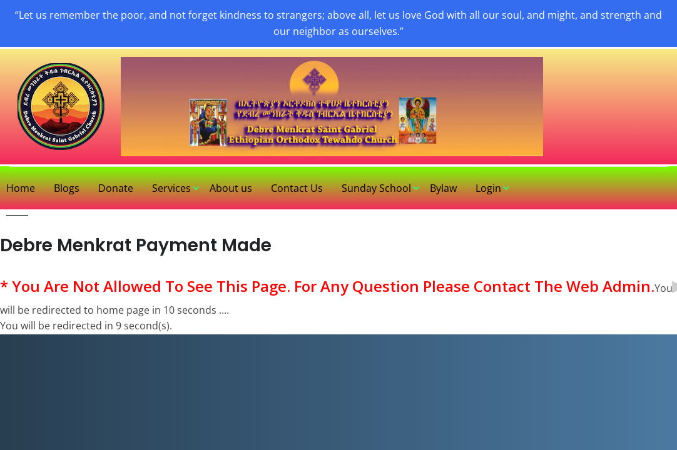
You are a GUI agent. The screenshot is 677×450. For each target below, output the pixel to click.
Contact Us (297, 188)
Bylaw (443, 188)
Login (488, 188)
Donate (115, 188)
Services (171, 188)
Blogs (66, 188)
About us (231, 188)
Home (20, 188)
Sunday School (376, 188)
